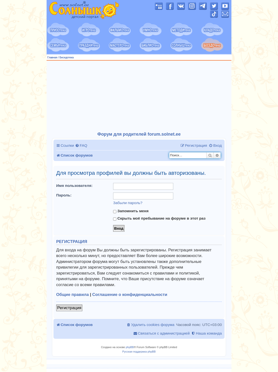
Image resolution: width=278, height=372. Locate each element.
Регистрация (69, 308)
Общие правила (72, 294)
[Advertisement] (139, 96)
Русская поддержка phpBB (139, 351)
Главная (52, 57)
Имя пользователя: (74, 185)
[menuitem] (81, 145)
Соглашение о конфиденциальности (129, 294)
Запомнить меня (131, 211)
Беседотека (66, 57)
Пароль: (63, 195)
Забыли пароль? (127, 203)
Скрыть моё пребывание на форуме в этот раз (159, 218)
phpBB (130, 347)
